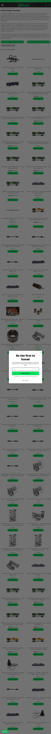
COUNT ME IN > (25, 373)
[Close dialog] (40, 352)
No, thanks (25, 380)
